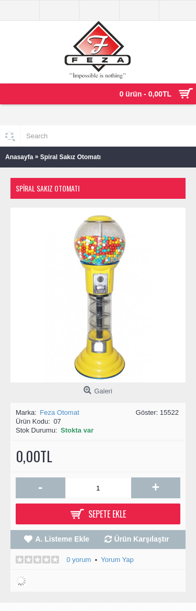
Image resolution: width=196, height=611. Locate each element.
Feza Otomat (59, 412)
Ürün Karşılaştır (141, 539)
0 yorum (78, 560)
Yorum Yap (117, 560)
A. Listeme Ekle (62, 539)
